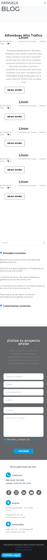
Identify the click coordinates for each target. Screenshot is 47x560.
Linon (23, 102)
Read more (14, 90)
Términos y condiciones (23, 550)
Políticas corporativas (23, 547)
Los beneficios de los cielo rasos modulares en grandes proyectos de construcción (20, 278)
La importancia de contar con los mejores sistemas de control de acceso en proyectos (22, 287)
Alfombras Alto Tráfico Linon (23, 37)
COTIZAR (23, 451)
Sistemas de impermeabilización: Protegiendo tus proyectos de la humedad (22, 269)
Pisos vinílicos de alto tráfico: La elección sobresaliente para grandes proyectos (17, 295)
